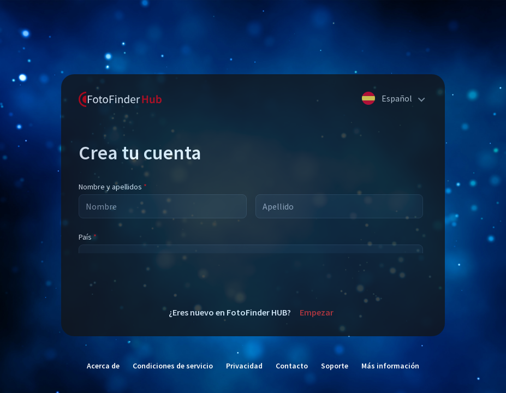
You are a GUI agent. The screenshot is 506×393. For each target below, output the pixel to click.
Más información (390, 366)
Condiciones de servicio (173, 366)
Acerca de (103, 366)
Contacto (292, 366)
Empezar (317, 312)
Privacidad (244, 366)
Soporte (334, 366)
